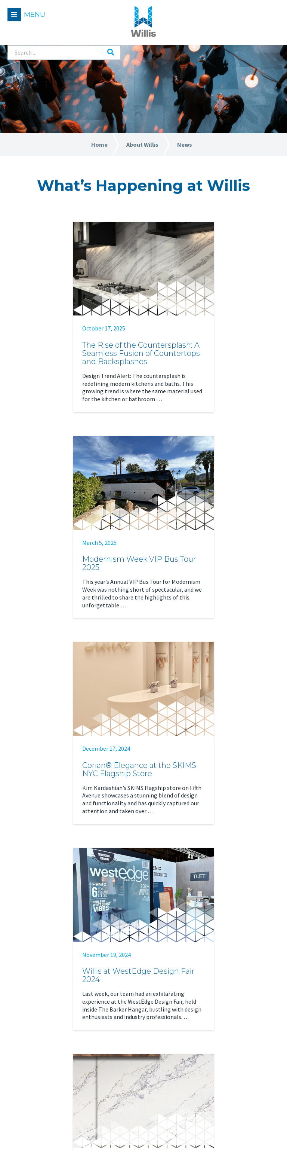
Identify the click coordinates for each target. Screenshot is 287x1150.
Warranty (216, 1089)
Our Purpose (125, 1034)
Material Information (231, 1021)
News (116, 1062)
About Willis (127, 1002)
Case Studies (220, 1034)
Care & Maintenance (229, 1062)
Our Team (121, 1021)
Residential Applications (44, 1021)
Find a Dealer (220, 979)
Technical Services (36, 1048)
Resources (219, 1002)
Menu (34, 14)
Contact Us (123, 1076)
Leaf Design (263, 1134)
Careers (118, 1048)
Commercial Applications (45, 1034)
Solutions (27, 1002)
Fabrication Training (230, 1048)
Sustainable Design (228, 1076)
